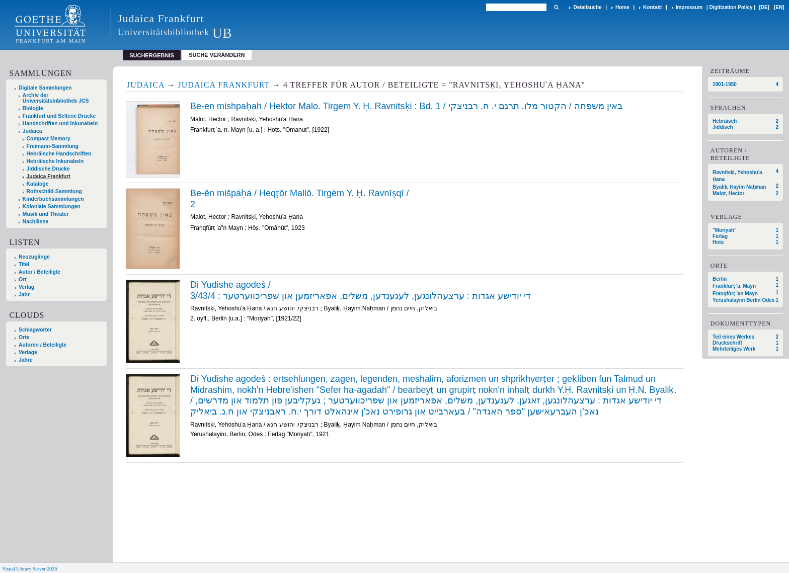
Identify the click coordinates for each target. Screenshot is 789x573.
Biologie (33, 108)
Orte (24, 337)
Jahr (24, 294)
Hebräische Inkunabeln (55, 161)
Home (622, 7)
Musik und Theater (46, 214)
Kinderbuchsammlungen (53, 199)
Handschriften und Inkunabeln (60, 123)
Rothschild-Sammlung (54, 191)
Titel (24, 264)
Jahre (26, 360)
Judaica (32, 131)
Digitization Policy (730, 7)
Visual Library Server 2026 (29, 568)
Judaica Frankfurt (48, 176)
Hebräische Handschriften (59, 153)
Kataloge (38, 184)
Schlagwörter (35, 330)
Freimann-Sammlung (52, 146)
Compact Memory (48, 138)
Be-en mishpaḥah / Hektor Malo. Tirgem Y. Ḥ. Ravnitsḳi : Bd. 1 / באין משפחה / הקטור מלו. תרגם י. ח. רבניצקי (406, 106)
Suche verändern (217, 55)
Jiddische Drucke (48, 169)
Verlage (28, 352)
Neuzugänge (34, 257)
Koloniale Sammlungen (52, 206)
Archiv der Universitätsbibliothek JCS (56, 98)
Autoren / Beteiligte (42, 345)
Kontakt (652, 7)
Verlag (26, 287)
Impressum (689, 7)
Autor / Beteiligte (39, 272)
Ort (23, 279)
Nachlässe (35, 221)
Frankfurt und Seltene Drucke (59, 116)
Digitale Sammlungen (45, 88)
